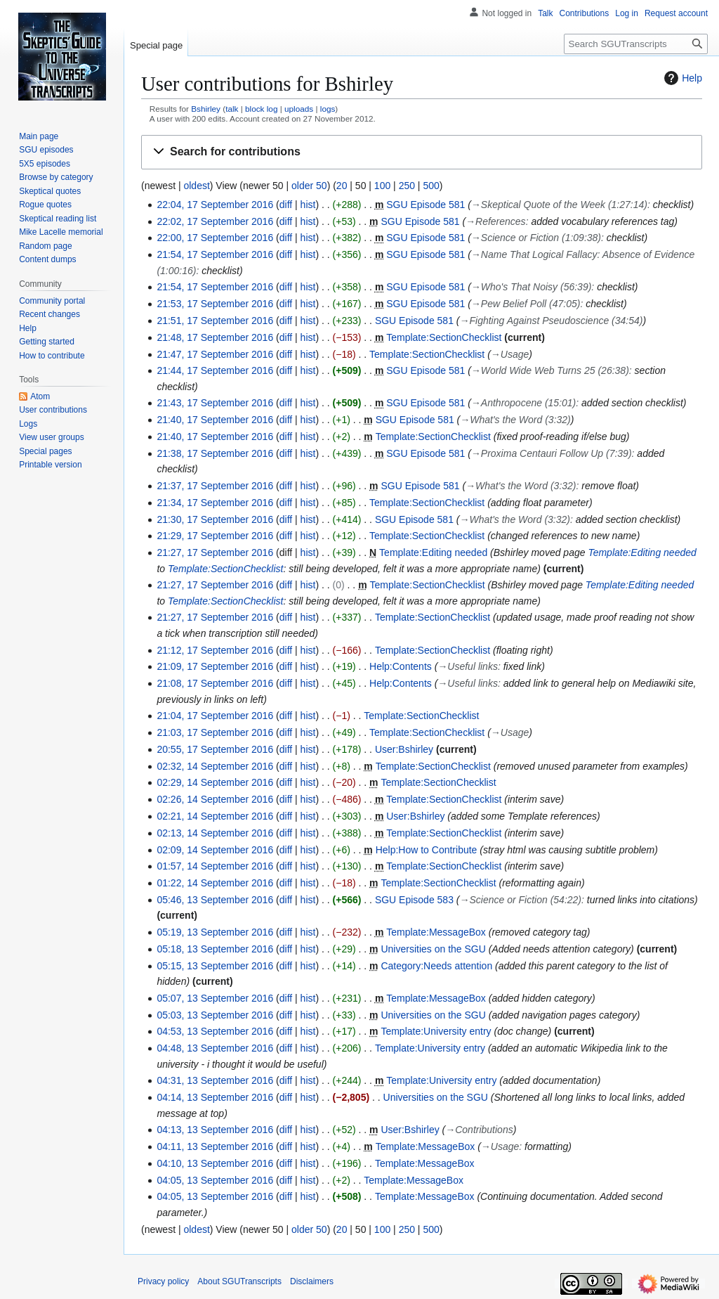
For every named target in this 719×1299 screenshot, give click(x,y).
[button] (421, 152)
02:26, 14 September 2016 (215, 799)
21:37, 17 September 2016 (215, 485)
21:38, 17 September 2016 (215, 453)
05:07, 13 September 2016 (215, 998)
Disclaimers (312, 1281)
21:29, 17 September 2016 (215, 535)
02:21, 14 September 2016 (215, 816)
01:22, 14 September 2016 (215, 882)
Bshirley (205, 108)
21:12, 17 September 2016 (215, 650)
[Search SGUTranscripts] (636, 44)
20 (342, 185)
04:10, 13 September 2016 (215, 1163)
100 (382, 185)
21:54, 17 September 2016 (215, 254)
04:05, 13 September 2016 (215, 1180)
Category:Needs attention (436, 965)
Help (681, 78)
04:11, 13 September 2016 (215, 1146)
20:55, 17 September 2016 (215, 749)
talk (231, 108)
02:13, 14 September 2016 (215, 833)
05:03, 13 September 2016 (215, 1015)
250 (407, 185)
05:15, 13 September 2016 (215, 965)
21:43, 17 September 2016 (215, 402)
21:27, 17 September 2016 (215, 552)
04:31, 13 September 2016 (215, 1080)
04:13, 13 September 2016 (215, 1129)
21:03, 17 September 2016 (215, 732)
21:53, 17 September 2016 (215, 303)
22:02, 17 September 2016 (215, 221)
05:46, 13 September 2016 (215, 899)
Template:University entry (436, 1031)
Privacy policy (163, 1281)
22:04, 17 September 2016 (215, 204)
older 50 (309, 185)
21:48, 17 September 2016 (215, 337)
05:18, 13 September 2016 (215, 949)
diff (285, 204)
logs (328, 108)
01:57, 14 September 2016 (215, 866)
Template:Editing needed (433, 552)
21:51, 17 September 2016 (215, 320)
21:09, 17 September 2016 (215, 666)
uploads (298, 108)
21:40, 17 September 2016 (215, 419)
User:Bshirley (404, 749)
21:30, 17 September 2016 (215, 519)
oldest (196, 185)
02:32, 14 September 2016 (215, 766)
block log (261, 108)
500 (431, 185)
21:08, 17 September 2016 (215, 683)
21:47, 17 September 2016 (215, 354)
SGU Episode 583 (414, 899)
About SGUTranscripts (239, 1281)
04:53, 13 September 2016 (215, 1031)
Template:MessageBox (436, 932)
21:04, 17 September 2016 (215, 715)
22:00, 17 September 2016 (215, 237)
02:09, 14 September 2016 (215, 849)
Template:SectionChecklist (443, 337)
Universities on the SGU (433, 949)
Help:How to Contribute (426, 849)
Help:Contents (400, 666)
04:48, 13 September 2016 (215, 1048)
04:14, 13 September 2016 (215, 1097)
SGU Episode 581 (425, 204)
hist (308, 204)
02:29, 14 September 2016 (215, 782)
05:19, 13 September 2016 (215, 932)
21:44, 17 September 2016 (215, 370)
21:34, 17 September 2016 (215, 502)
